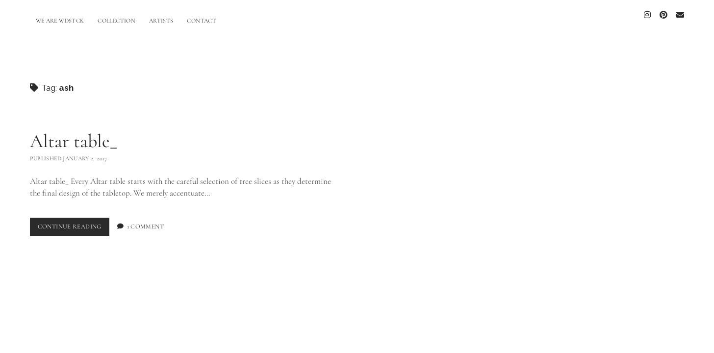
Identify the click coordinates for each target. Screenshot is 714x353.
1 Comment (145, 221)
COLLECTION (116, 20)
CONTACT (201, 20)
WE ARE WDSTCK (60, 20)
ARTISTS (161, 20)
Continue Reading (73, 223)
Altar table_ (73, 136)
